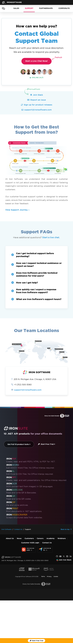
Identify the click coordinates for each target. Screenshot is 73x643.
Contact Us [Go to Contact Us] (18, 529)
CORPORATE (64, 8)
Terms (43, 576)
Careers (40, 538)
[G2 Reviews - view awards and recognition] (28, 549)
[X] (64, 556)
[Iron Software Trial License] (36, 640)
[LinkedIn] (70, 556)
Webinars (62, 538)
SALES (16, 8)
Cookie (56, 576)
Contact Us (47, 543)
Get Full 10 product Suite (19, 444)
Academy (50, 538)
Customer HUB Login (30, 543)
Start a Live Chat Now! (38, 60)
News (19, 538)
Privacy (49, 576)
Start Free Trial (46, 444)
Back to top (65, 529)
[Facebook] (67, 556)
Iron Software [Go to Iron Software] (6, 529)
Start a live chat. (51, 237)
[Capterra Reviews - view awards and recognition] (45, 549)
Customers (29, 538)
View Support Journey (17, 210)
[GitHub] (57, 556)
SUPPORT (29, 8)
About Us (10, 538)
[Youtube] (60, 556)
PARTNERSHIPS (46, 8)
